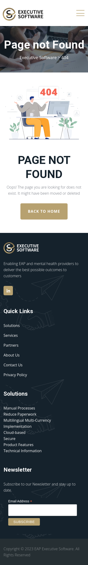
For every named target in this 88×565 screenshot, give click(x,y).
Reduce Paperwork (20, 414)
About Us (12, 355)
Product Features (19, 444)
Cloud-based (15, 432)
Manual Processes (19, 408)
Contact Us (13, 365)
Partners (11, 345)
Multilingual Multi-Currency (27, 420)
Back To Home (44, 211)
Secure (9, 438)
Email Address (20, 501)
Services (11, 335)
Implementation (17, 426)
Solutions (12, 325)
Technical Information (23, 450)
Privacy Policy (15, 374)
